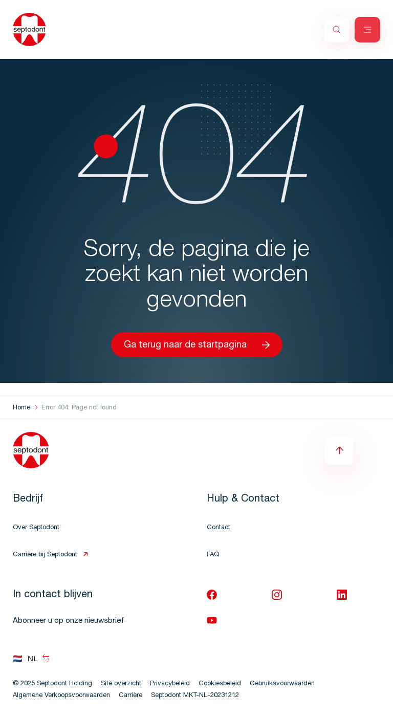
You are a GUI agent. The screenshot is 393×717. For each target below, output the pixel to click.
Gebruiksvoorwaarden (282, 684)
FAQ (213, 555)
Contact (218, 528)
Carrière (130, 695)
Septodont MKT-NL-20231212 (195, 695)
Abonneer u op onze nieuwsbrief (68, 621)
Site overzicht (121, 684)
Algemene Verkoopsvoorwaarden (61, 695)
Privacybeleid (170, 684)
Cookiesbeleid (220, 684)
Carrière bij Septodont (45, 555)
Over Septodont (36, 528)
